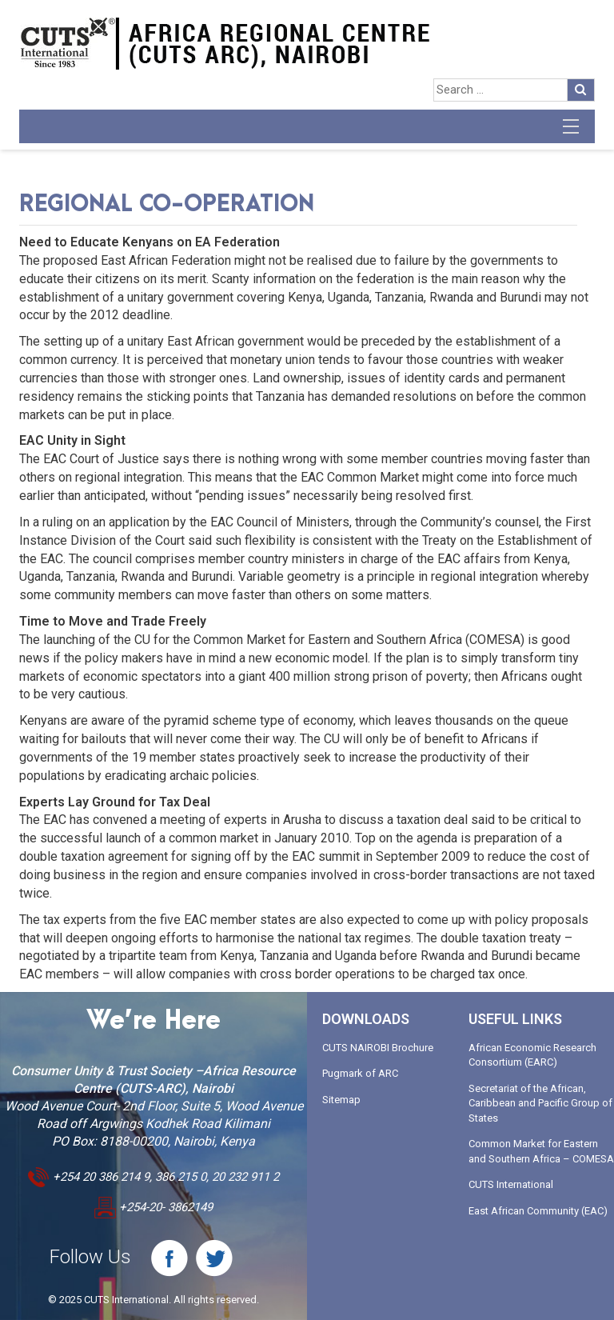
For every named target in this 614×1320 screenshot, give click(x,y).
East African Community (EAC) (538, 1211)
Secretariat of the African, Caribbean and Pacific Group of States (540, 1103)
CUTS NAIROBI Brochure (377, 1048)
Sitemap (341, 1100)
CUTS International (510, 1184)
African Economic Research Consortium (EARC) (532, 1055)
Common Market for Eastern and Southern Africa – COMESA (541, 1151)
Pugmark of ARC (360, 1073)
